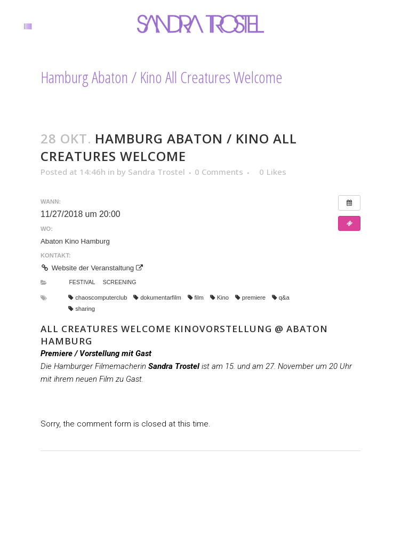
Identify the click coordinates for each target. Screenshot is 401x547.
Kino (219, 297)
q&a (281, 297)
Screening (120, 282)
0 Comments (219, 171)
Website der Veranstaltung (92, 268)
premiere (250, 297)
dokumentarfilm (157, 297)
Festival (82, 282)
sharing (81, 308)
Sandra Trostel (156, 171)
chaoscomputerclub (97, 297)
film (196, 297)
